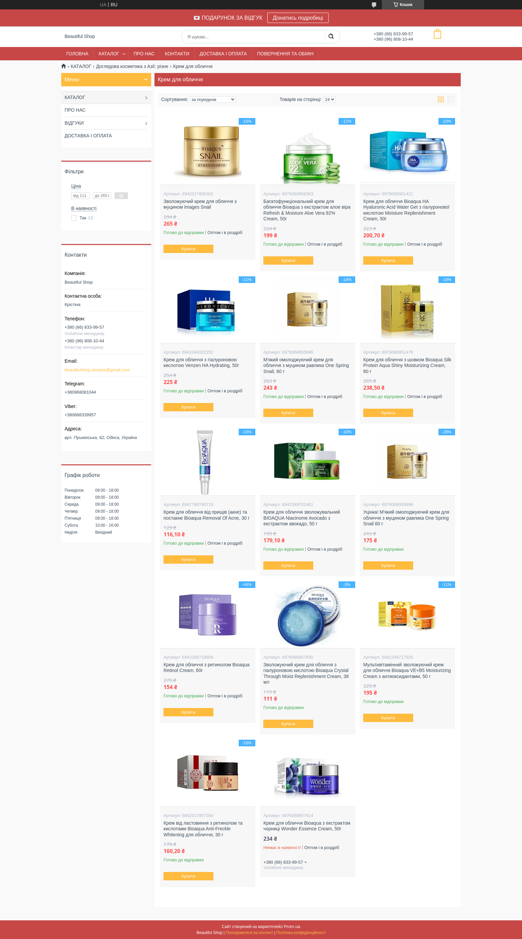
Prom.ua (292, 926)
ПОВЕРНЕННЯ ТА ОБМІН (285, 53)
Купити (189, 248)
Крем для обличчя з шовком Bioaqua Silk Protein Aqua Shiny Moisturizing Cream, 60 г (407, 365)
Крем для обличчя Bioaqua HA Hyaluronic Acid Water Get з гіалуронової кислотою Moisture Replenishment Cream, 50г (406, 210)
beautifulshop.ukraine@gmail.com (97, 369)
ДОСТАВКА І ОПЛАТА (223, 53)
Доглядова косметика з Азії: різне (132, 66)
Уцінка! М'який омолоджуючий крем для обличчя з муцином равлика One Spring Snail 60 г (406, 517)
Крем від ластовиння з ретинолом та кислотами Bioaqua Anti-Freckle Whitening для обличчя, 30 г (203, 828)
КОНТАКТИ (177, 53)
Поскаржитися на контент (249, 932)
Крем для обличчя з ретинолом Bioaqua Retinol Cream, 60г (206, 667)
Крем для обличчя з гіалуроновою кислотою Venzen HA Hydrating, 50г (201, 362)
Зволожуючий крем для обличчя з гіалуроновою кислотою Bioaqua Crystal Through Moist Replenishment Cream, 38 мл (306, 673)
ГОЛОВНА (77, 53)
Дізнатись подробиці (298, 18)
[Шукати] (331, 36)
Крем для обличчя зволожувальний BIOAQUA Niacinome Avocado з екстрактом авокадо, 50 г (301, 517)
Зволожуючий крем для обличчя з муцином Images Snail (199, 204)
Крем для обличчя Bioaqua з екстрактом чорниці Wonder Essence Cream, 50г (306, 826)
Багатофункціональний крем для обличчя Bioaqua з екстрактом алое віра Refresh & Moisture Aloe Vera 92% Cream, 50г (306, 210)
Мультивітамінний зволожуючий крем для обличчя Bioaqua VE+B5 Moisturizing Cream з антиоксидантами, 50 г (407, 670)
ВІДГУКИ (74, 123)
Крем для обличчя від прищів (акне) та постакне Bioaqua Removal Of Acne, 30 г (206, 515)
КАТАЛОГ (109, 53)
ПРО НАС (143, 53)
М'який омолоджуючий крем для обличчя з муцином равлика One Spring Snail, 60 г (306, 365)
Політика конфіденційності (301, 932)
